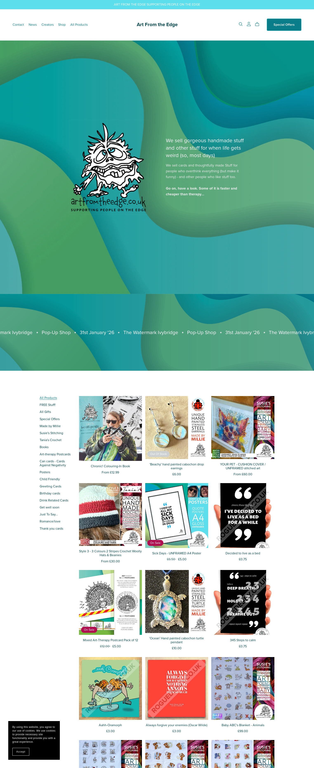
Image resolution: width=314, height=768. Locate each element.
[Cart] (259, 24)
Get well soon (49, 507)
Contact (18, 25)
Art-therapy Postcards (55, 454)
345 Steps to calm (243, 640)
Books (44, 447)
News (33, 25)
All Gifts (45, 412)
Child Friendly (50, 479)
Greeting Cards (50, 486)
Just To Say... (49, 514)
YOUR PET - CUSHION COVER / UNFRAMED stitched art (243, 466)
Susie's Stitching (51, 433)
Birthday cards (50, 493)
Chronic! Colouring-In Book (110, 466)
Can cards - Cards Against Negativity (53, 463)
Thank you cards (51, 529)
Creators (47, 25)
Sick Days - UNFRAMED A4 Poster (176, 553)
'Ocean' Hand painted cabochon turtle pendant (176, 640)
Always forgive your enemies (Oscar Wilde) (176, 725)
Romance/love (50, 521)
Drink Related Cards (54, 500)
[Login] (248, 24)
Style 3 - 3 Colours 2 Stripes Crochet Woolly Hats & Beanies (110, 553)
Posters (45, 472)
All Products (79, 25)
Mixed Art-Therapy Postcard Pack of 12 (110, 640)
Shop (62, 25)
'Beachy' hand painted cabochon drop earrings (177, 466)
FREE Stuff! (47, 405)
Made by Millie (50, 426)
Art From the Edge (157, 25)
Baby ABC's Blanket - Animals (243, 725)
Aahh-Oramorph (110, 725)
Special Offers (284, 25)
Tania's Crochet (50, 440)
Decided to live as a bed (242, 553)
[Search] (241, 24)
